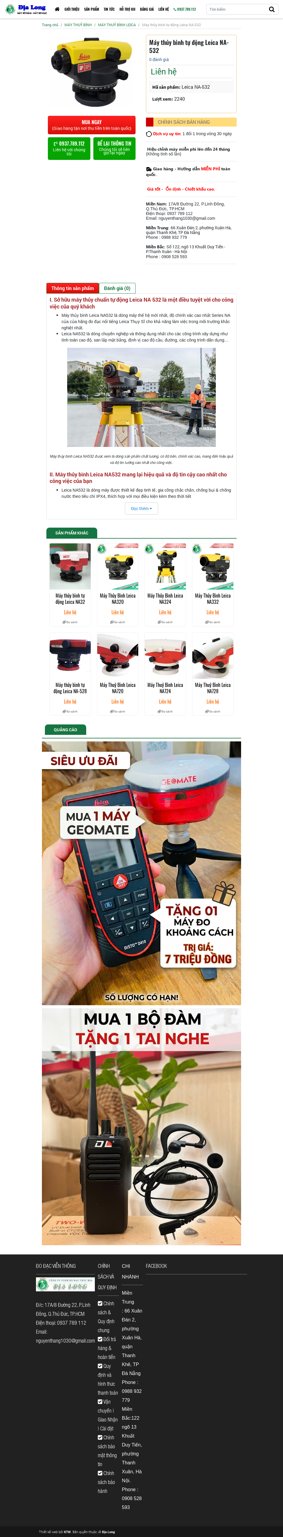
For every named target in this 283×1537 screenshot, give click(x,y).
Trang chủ (50, 24)
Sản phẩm (91, 9)
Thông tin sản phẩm (72, 288)
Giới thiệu (72, 9)
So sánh (70, 622)
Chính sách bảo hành (106, 1482)
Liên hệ (163, 9)
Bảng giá (147, 9)
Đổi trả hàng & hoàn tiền (107, 1348)
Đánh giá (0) (117, 288)
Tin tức (109, 9)
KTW (67, 1532)
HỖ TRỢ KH (127, 9)
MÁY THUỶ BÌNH (78, 24)
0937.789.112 (185, 9)
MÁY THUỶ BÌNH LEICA (117, 24)
